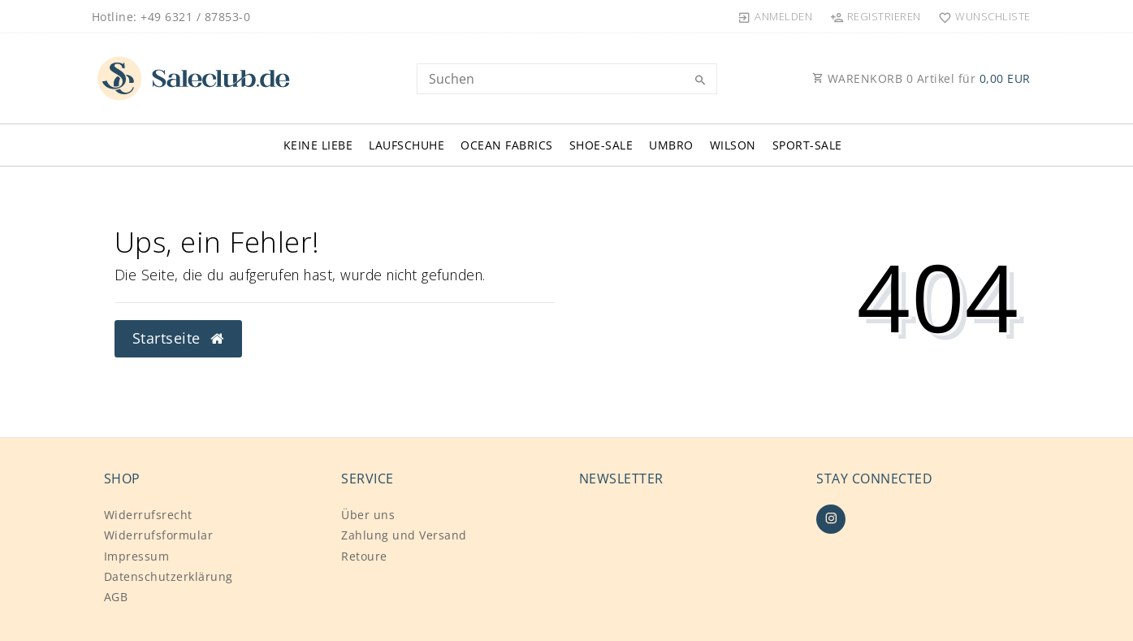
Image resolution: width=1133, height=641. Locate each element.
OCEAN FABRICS (507, 145)
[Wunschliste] (981, 16)
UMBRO (671, 145)
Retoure (364, 556)
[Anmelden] (775, 16)
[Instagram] (830, 519)
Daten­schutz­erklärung (168, 576)
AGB (116, 596)
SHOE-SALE (601, 145)
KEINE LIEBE (318, 145)
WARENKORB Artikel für (921, 78)
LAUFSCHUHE (406, 145)
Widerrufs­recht (148, 514)
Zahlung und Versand (404, 535)
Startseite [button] (178, 338)
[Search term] (567, 78)
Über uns (368, 514)
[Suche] (700, 80)
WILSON (733, 145)
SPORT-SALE (807, 145)
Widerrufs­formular (159, 535)
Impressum (137, 556)
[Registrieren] (875, 16)
